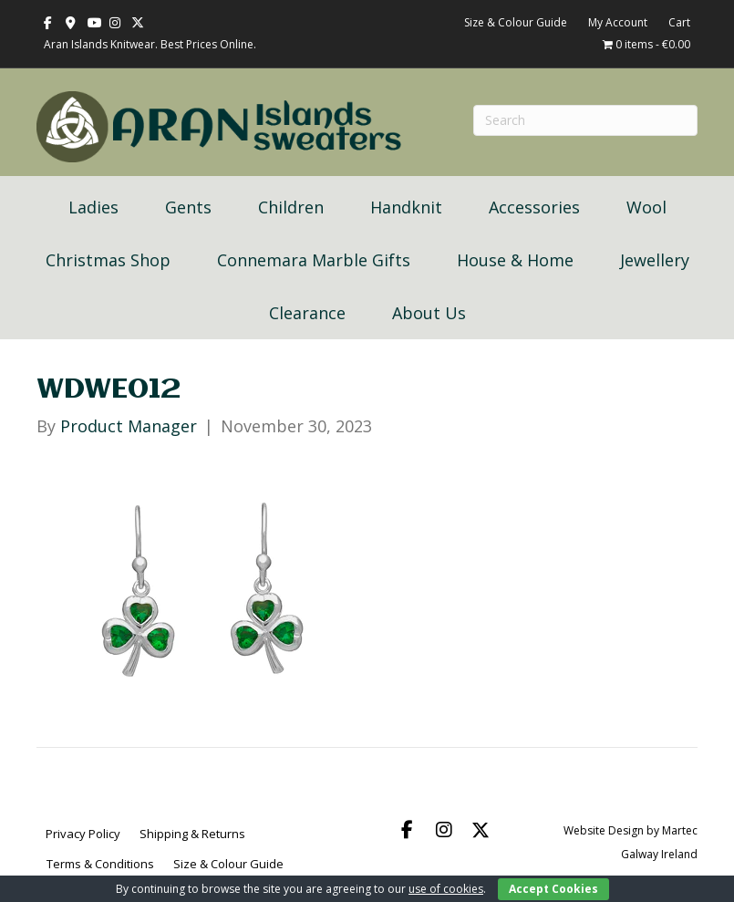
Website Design (603, 830)
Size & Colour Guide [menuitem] (228, 863)
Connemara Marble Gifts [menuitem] (313, 260)
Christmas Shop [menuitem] (108, 260)
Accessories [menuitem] (534, 207)
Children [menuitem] (291, 207)
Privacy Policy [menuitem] (83, 833)
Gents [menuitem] (188, 207)
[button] (407, 830)
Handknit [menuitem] (406, 207)
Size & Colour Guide (515, 22)
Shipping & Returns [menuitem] (192, 833)
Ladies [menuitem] (93, 207)
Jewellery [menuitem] (654, 260)
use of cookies (445, 889)
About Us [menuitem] (429, 313)
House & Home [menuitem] (515, 260)
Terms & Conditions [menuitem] (100, 863)
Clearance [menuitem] (307, 313)
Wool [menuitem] (646, 207)
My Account (617, 22)
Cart (679, 22)
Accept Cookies (553, 889)
